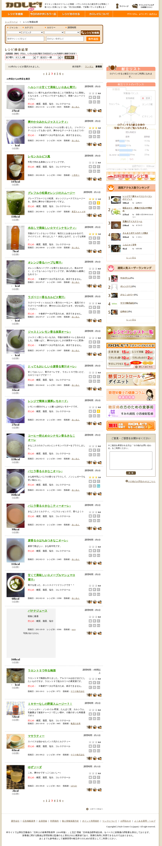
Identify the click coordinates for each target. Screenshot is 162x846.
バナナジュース (37, 610)
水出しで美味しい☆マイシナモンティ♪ (52, 228)
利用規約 (54, 821)
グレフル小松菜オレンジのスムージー (51, 193)
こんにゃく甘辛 (129, 245)
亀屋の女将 (76, 724)
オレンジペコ (126, 286)
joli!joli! (74, 786)
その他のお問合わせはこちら (140, 485)
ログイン (153, 14)
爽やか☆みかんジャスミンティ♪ (48, 121)
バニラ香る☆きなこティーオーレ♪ (49, 505)
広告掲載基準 (29, 821)
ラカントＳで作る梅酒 (42, 670)
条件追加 (93, 39)
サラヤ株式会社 (77, 691)
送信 (131, 476)
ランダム (89, 67)
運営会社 (15, 821)
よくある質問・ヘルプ (144, 821)
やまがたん (125, 278)
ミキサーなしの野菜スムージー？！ (50, 703)
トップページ (11, 22)
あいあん (76, 107)
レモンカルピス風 (39, 156)
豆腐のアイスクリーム (132, 221)
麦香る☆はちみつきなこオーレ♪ (48, 540)
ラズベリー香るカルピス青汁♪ (46, 297)
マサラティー (36, 736)
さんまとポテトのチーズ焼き (135, 233)
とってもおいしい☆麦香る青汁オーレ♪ (52, 366)
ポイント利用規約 (90, 821)
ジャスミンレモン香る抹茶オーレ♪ (49, 331)
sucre (74, 629)
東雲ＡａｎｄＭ (78, 212)
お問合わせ (125, 821)
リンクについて (109, 821)
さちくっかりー (127, 295)
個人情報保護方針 (70, 821)
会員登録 (43, 821)
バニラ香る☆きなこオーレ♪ (45, 471)
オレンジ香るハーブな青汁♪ (45, 262)
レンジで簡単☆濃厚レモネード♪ (48, 401)
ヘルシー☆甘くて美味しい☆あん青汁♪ (52, 87)
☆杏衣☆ (76, 175)
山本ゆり (124, 311)
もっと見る (131, 258)
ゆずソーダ (35, 767)
